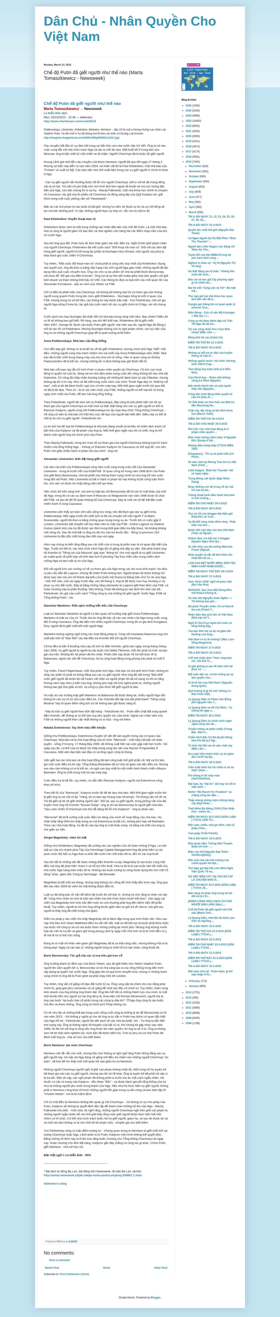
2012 (189, 1002)
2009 (189, 1018)
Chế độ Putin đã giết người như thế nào (82, 103)
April (192, 207)
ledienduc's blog (55, 1183)
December (195, 166)
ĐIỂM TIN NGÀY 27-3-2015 (204, 647)
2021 (189, 131)
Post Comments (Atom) (74, 1274)
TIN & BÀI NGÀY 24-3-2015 (204, 838)
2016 (189, 156)
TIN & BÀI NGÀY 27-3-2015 (204, 576)
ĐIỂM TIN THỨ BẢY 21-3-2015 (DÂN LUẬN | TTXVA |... (210, 960)
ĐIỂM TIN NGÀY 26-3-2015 (204, 715)
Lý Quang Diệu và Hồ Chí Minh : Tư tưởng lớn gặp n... (210, 709)
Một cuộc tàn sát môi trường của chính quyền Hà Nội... (208, 862)
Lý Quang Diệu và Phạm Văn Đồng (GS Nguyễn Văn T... (209, 701)
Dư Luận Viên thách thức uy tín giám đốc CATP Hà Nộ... (211, 755)
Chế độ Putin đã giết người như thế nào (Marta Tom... (210, 911)
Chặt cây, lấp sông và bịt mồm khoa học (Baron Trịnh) (210, 412)
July (192, 191)
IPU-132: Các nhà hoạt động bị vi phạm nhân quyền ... (208, 431)
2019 (189, 141)
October (194, 176)
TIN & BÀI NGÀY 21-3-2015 (204, 952)
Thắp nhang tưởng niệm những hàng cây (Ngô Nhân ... (211, 802)
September (196, 181)
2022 (189, 125)
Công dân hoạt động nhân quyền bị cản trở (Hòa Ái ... (210, 396)
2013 (189, 997)
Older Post (160, 1267)
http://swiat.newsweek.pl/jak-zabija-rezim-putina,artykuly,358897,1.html (93, 1175)
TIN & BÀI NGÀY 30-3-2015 (204, 347)
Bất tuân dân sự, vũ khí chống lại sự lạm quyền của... (210, 676)
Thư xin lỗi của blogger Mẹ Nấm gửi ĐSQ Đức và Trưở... (210, 515)
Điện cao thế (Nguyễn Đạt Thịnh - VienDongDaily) (209, 853)
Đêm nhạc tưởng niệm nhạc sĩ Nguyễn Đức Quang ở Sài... (212, 439)
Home (106, 1267)
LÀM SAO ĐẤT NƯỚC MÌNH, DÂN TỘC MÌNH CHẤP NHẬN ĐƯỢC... (212, 565)
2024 (189, 115)
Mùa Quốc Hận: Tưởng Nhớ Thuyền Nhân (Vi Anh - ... (210, 845)
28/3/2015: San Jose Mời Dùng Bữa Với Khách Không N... (210, 591)
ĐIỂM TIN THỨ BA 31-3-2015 (205, 342)
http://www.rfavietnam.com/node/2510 (70, 121)
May (192, 202)
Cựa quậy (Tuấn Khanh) (203, 833)
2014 (189, 992)
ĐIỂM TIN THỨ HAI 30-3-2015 (206, 418)
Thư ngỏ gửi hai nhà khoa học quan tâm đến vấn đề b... (210, 298)
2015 (189, 161)
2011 (189, 1007)
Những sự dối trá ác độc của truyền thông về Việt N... (210, 354)
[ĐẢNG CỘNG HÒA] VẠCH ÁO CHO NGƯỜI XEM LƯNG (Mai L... (210, 903)
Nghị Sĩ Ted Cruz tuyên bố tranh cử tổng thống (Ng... (210, 624)
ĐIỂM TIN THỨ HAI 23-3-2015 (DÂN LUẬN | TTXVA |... (209, 933)
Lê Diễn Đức (52, 113)
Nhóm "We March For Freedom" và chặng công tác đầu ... (210, 793)
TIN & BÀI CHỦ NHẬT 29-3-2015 (207, 423)
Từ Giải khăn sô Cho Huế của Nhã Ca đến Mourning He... (211, 404)
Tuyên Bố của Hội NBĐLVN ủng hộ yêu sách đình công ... (209, 256)
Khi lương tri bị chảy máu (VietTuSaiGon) (204, 777)
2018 (189, 146)
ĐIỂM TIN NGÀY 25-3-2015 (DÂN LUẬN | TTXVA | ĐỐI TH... (212, 818)
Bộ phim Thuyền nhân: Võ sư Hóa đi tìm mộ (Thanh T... (210, 608)
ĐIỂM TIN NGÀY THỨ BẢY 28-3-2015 (210, 571)
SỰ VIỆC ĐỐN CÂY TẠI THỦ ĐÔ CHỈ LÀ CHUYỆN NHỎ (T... (210, 878)
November (195, 171)
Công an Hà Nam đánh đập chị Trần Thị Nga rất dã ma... (210, 322)
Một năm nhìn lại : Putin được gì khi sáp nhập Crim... (210, 973)
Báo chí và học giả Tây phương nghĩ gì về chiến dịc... (210, 281)
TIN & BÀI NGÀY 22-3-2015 (204, 939)
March (193, 212)
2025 (189, 110)
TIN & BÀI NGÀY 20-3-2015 (204, 966)
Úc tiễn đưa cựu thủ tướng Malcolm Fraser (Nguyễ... (210, 548)
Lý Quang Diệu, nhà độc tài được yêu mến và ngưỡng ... (211, 919)
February (195, 981)
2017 (189, 151)
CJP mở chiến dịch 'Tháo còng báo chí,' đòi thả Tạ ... (210, 659)
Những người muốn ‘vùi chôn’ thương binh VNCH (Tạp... (211, 362)
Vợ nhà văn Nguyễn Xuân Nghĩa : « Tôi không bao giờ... (210, 600)
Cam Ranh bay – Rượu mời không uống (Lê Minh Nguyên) (209, 379)
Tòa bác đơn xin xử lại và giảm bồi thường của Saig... (209, 633)
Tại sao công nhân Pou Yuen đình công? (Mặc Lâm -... (209, 331)
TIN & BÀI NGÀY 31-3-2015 (204, 224)
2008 (189, 1023)
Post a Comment (59, 1260)
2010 (189, 1012)
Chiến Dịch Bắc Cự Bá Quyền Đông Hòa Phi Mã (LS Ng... (210, 739)
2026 (189, 105)
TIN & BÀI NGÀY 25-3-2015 (204, 762)
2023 (189, 120)
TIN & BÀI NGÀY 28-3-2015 (204, 508)
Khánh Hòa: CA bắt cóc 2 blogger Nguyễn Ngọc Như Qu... (209, 540)
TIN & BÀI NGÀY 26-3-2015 (204, 652)
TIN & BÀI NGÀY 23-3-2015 (204, 926)
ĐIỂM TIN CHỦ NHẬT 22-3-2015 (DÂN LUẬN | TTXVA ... (211, 946)
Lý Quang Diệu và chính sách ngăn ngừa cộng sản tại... (210, 722)
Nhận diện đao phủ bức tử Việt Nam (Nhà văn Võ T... (210, 616)
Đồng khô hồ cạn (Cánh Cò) (205, 337)
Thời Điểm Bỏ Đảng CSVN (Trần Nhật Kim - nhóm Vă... (211, 810)
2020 (189, 136)
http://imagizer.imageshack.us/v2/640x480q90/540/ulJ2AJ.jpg (81, 137)
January (194, 986)
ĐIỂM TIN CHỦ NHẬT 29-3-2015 (207, 503)
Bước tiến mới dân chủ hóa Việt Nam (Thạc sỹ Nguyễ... (211, 532)
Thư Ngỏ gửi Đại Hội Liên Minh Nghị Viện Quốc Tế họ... (210, 870)
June (192, 196)
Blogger (156, 1297)
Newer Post (52, 1267)
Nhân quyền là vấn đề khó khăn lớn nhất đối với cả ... (210, 556)
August (194, 186)
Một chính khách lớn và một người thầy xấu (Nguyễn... (209, 387)
